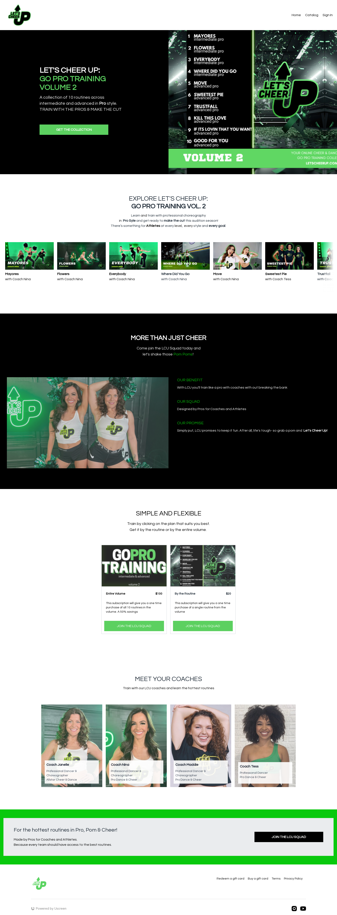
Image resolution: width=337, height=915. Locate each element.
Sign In (328, 15)
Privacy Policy (293, 878)
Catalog (311, 15)
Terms (276, 878)
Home (296, 15)
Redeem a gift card (230, 878)
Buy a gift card (258, 878)
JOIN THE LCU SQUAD (134, 626)
